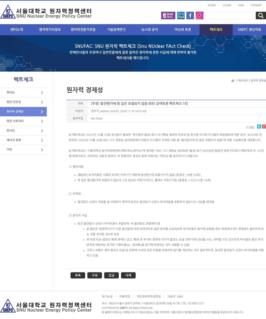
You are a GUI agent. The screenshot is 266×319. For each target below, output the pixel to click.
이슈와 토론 (183, 29)
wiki (168, 14)
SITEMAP (256, 5)
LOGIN (227, 5)
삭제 (128, 275)
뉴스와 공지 (149, 29)
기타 (9, 149)
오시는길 (107, 296)
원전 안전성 (14, 102)
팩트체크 (216, 29)
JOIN (241, 5)
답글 (111, 275)
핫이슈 (11, 92)
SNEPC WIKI (175, 296)
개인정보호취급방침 (149, 296)
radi (181, 14)
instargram (199, 14)
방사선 (11, 130)
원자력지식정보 (50, 29)
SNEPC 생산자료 (249, 29)
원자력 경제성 (15, 111)
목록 (78, 275)
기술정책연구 (116, 29)
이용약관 (124, 296)
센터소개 (16, 29)
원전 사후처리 (15, 121)
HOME (212, 5)
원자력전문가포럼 (83, 29)
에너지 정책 (14, 140)
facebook (190, 14)
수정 (95, 275)
